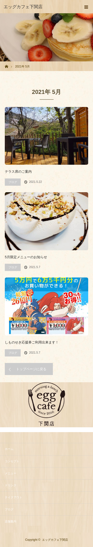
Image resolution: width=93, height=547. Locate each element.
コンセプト (12, 461)
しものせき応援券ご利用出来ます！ (32, 342)
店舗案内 (10, 521)
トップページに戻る (31, 369)
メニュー (10, 473)
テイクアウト (13, 497)
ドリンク (10, 485)
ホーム (9, 449)
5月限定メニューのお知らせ (26, 257)
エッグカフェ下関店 (55, 539)
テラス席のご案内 (18, 171)
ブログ (12, 182)
